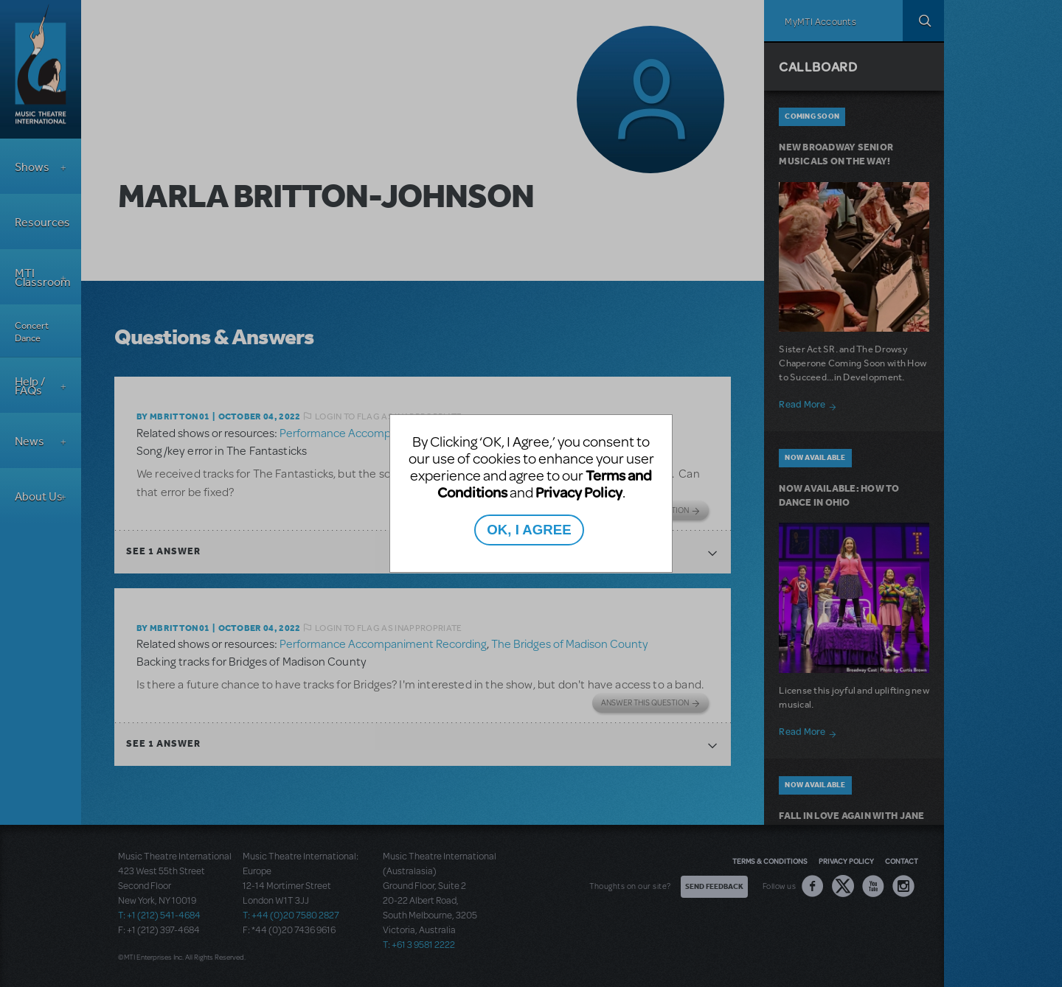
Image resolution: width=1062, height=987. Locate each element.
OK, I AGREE (529, 529)
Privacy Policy (578, 492)
